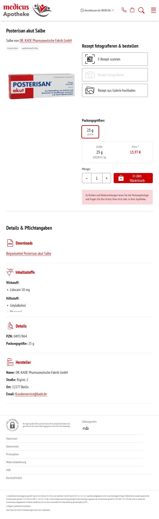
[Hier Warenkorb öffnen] (131, 10)
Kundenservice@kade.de (31, 394)
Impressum (11, 438)
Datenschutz (12, 446)
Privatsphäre (12, 454)
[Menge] (96, 178)
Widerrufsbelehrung (16, 462)
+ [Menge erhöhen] (106, 178)
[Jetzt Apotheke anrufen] (121, 10)
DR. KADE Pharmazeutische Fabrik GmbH (46, 40)
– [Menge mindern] (87, 178)
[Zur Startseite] (29, 10)
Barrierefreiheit (14, 478)
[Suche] (140, 10)
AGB (8, 470)
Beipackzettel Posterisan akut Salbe (28, 253)
